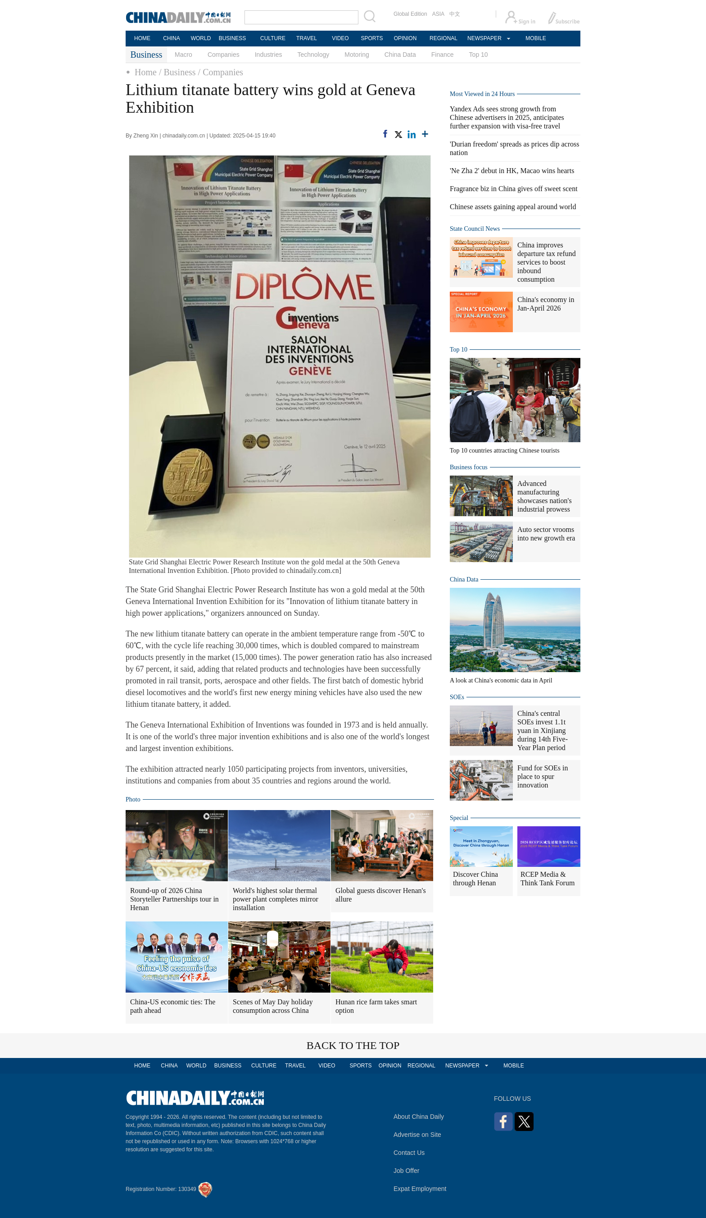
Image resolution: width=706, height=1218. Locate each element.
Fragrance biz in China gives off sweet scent (514, 188)
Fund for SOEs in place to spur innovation (542, 776)
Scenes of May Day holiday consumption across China (273, 1006)
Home (146, 72)
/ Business (177, 72)
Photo (133, 799)
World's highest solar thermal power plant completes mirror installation (275, 899)
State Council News (475, 228)
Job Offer (406, 1170)
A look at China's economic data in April (501, 680)
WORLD (201, 38)
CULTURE (272, 38)
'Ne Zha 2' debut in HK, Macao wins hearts (512, 170)
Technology (313, 54)
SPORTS (372, 38)
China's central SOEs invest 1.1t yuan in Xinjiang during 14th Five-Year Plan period (542, 730)
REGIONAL (443, 38)
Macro (183, 54)
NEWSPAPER (484, 38)
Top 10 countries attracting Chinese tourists (505, 450)
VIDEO (340, 38)
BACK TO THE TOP (353, 1045)
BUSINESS (232, 38)
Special (459, 818)
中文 (454, 14)
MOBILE (535, 38)
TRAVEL (306, 38)
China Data (400, 54)
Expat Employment (420, 1188)
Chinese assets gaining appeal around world (513, 207)
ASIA (438, 14)
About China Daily (419, 1116)
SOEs (457, 697)
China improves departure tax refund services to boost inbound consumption (546, 262)
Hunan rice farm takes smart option (376, 1006)
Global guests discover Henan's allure (380, 895)
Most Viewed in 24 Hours (482, 94)
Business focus (469, 467)
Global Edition (410, 14)
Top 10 (478, 54)
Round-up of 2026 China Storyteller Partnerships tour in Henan (174, 899)
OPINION (405, 38)
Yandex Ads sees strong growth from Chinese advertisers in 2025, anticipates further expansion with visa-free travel (507, 117)
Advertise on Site (417, 1134)
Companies (224, 54)
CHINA (171, 38)
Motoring (356, 54)
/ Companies (221, 72)
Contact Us (409, 1152)
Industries (268, 54)
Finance (442, 54)
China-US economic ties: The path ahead (172, 1006)
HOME (142, 38)
